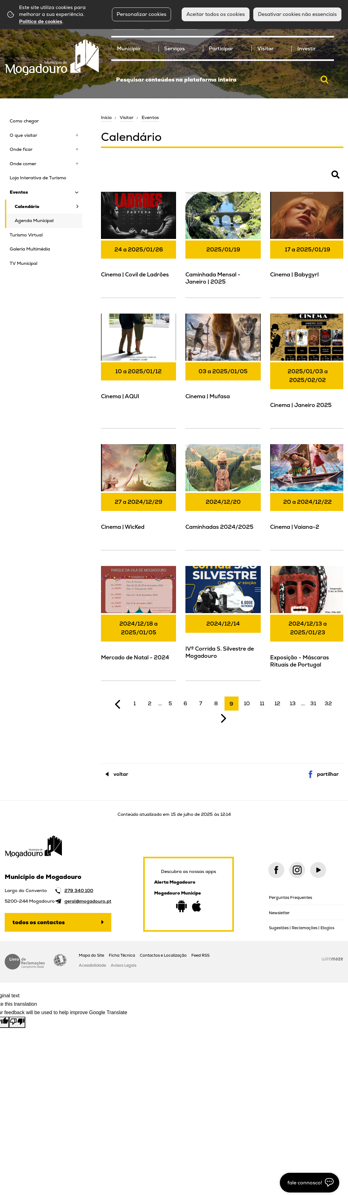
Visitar (127, 117)
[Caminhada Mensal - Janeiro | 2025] (222, 244)
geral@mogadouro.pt (87, 901)
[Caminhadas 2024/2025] (222, 496)
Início (106, 117)
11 (262, 703)
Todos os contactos (39, 922)
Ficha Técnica (122, 955)
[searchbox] (222, 79)
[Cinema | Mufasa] (222, 366)
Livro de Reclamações (25, 961)
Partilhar (328, 774)
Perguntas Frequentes (290, 897)
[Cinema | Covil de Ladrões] (138, 244)
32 (328, 703)
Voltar (120, 774)
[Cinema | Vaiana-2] (307, 496)
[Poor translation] (17, 1022)
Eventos (150, 117)
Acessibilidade (60, 960)
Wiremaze (332, 959)
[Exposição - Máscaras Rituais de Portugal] (307, 622)
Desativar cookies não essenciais (297, 14)
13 (293, 703)
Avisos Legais (123, 965)
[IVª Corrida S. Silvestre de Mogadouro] (222, 618)
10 (247, 703)
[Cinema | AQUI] (138, 366)
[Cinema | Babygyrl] (307, 244)
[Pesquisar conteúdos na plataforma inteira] (324, 79)
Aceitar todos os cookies (215, 14)
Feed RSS (200, 955)
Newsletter (279, 912)
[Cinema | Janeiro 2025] (307, 370)
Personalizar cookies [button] (141, 14)
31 (313, 703)
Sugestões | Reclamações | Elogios (301, 927)
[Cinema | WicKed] (138, 496)
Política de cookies (40, 21)
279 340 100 (78, 890)
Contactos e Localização (163, 955)
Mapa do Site (91, 955)
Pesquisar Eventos (121, 178)
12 (277, 703)
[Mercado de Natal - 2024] (138, 622)
